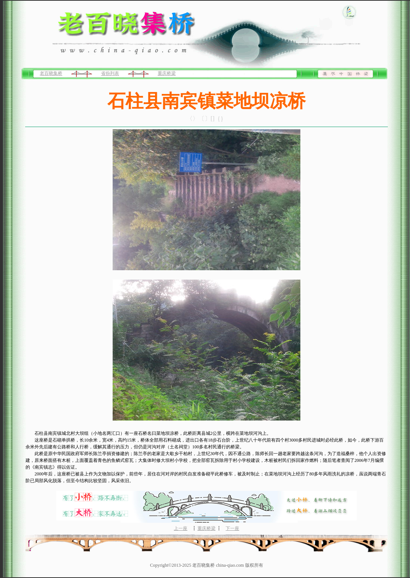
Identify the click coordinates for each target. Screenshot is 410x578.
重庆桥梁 (167, 73)
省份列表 (110, 73)
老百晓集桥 (51, 73)
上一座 (180, 528)
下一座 (232, 528)
